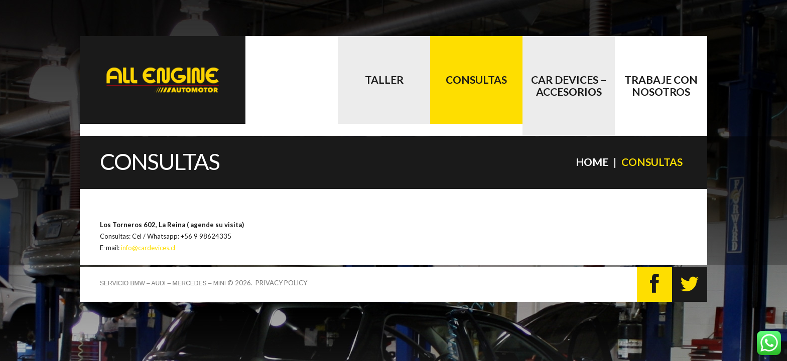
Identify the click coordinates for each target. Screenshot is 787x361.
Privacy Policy (281, 283)
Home (592, 161)
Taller (384, 79)
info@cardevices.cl (148, 248)
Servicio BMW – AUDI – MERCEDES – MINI (163, 283)
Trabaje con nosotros (661, 85)
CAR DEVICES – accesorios (569, 85)
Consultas (476, 79)
